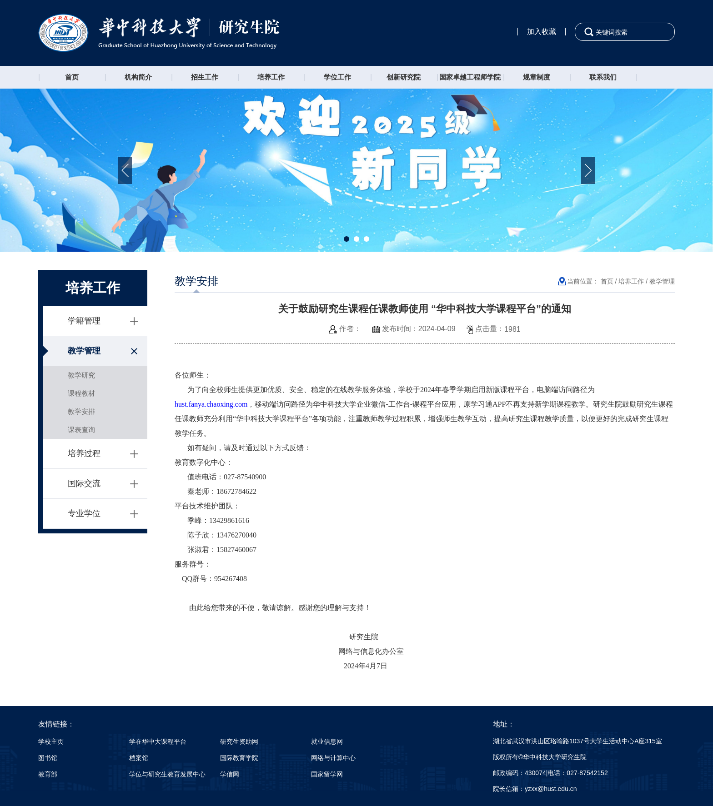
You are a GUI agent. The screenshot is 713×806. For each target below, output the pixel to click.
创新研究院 (404, 77)
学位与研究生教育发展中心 (167, 774)
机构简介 (138, 77)
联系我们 (603, 77)
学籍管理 (84, 320)
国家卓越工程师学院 (470, 77)
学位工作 (337, 77)
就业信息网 (327, 741)
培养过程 (84, 453)
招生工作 (204, 77)
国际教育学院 (239, 757)
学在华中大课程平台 (157, 741)
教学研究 (81, 375)
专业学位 (84, 513)
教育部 (47, 774)
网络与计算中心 (333, 757)
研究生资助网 (239, 741)
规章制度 (536, 77)
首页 (72, 77)
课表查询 (81, 429)
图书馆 (47, 757)
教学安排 (81, 411)
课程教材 (81, 393)
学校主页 (51, 741)
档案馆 (138, 757)
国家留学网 (327, 774)
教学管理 (84, 350)
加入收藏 (541, 31)
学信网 (229, 774)
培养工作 (271, 77)
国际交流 (84, 483)
